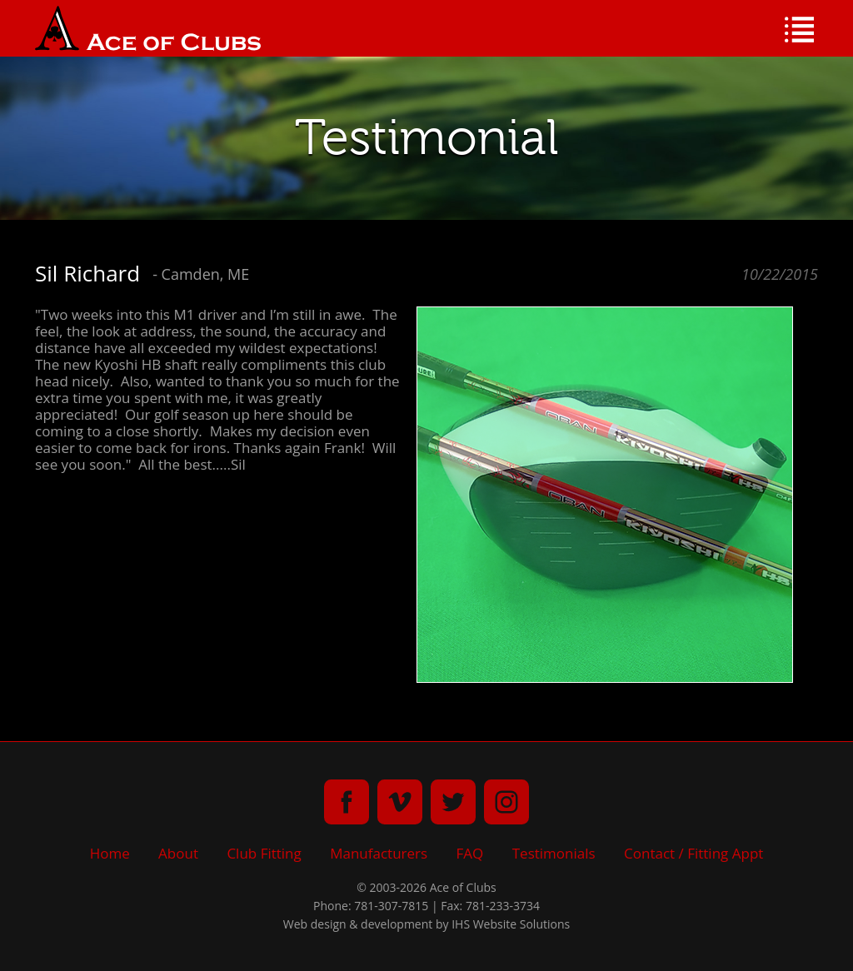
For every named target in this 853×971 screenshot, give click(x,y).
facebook (346, 801)
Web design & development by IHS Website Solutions (426, 924)
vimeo (399, 801)
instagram (506, 801)
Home (110, 853)
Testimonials (554, 853)
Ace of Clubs (148, 28)
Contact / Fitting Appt (693, 853)
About (178, 853)
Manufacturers (378, 853)
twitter (453, 801)
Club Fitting (264, 853)
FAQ (470, 853)
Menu (799, 29)
